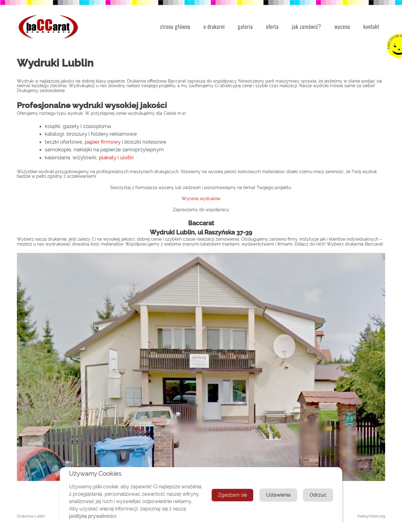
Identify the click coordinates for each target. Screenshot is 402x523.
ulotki (126, 157)
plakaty (107, 157)
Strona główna (175, 26)
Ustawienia (278, 495)
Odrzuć (318, 495)
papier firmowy (103, 142)
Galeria (245, 26)
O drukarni (214, 26)
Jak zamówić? (306, 26)
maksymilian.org (371, 516)
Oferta (272, 26)
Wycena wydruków (201, 198)
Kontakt (371, 26)
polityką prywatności (92, 516)
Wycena (342, 26)
